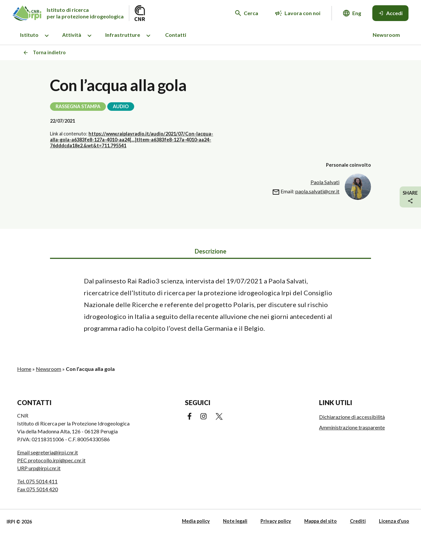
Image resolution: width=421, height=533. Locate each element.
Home (24, 369)
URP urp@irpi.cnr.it (39, 468)
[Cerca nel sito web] (246, 13)
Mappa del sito (320, 521)
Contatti (175, 35)
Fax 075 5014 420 (37, 489)
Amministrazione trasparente (352, 427)
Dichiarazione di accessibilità (352, 417)
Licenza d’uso (394, 521)
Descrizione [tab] (210, 251)
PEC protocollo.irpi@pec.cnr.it (51, 460)
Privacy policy (275, 521)
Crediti (358, 521)
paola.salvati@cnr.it (317, 191)
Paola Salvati (324, 182)
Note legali (235, 521)
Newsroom (386, 35)
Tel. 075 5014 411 (37, 481)
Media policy (196, 521)
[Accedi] (390, 13)
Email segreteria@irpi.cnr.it (47, 452)
